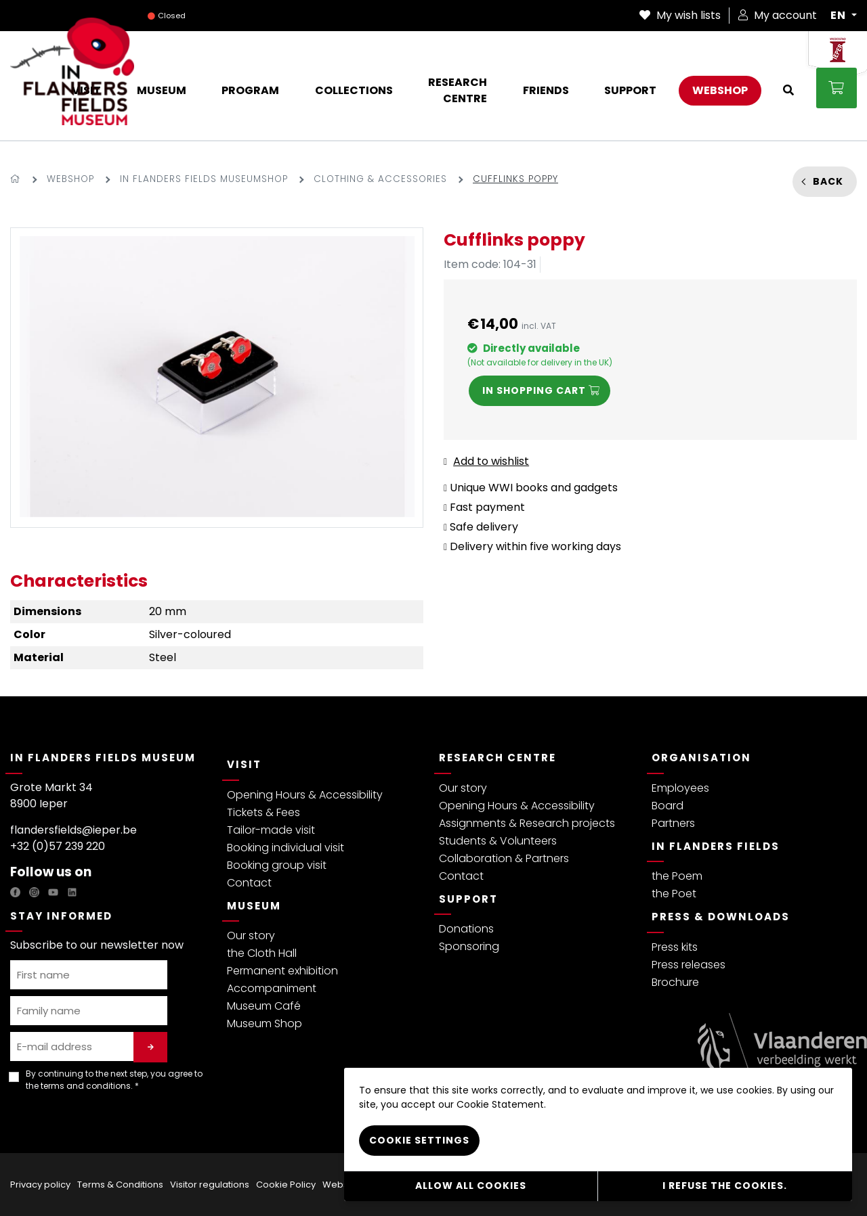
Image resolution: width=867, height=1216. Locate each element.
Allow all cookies (470, 1185)
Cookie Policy (286, 1184)
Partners (673, 823)
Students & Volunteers (498, 841)
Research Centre (497, 757)
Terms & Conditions (120, 1184)
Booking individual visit (285, 847)
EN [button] (839, 15)
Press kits (675, 947)
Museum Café (264, 1006)
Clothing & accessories (380, 179)
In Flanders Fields (716, 846)
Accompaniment (271, 988)
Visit (244, 764)
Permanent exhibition (282, 970)
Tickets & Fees (263, 812)
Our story (251, 935)
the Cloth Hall (262, 953)
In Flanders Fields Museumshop (204, 179)
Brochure (675, 982)
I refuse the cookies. (724, 1185)
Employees (680, 788)
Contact (249, 883)
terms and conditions (86, 1085)
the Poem (677, 876)
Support (468, 899)
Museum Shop (264, 1023)
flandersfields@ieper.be (73, 830)
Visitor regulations (209, 1184)
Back (828, 181)
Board (667, 805)
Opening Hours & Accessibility (305, 795)
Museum (254, 906)
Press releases (688, 964)
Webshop (70, 179)
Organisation (701, 757)
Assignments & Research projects (527, 823)
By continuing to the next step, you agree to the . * (114, 1079)
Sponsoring (469, 946)
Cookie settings (419, 1139)
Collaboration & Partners (504, 858)
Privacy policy (40, 1184)
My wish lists (680, 15)
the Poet (674, 893)
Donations (466, 929)
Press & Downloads (721, 916)
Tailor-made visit (271, 830)
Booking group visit (276, 865)
